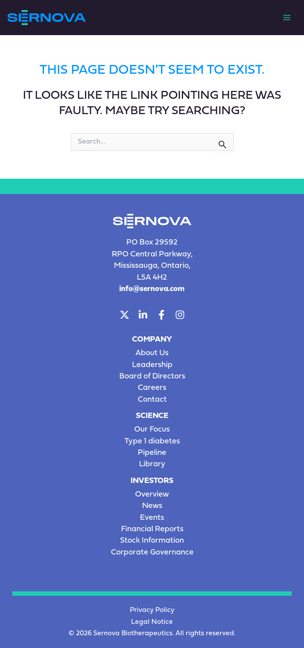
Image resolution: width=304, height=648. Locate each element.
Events (152, 518)
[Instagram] (180, 315)
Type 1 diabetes (152, 441)
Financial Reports (152, 529)
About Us (152, 353)
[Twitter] (124, 315)
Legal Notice (152, 622)
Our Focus (152, 429)
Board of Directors (152, 376)
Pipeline (152, 453)
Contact (152, 400)
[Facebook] (161, 315)
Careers (152, 388)
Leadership (152, 365)
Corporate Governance (152, 552)
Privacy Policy (152, 610)
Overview (152, 494)
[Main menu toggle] (287, 17)
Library (152, 464)
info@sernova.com (152, 289)
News (152, 506)
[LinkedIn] (143, 315)
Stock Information (152, 540)
